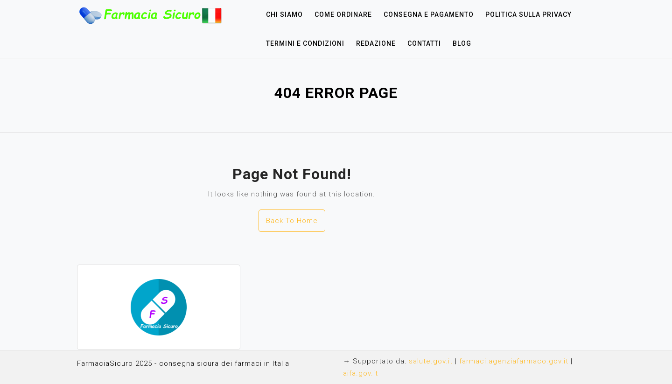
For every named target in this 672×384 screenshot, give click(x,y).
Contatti (424, 43)
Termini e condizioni (305, 43)
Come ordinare (343, 14)
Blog (462, 43)
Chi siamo (284, 14)
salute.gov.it (431, 361)
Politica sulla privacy (528, 14)
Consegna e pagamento (429, 14)
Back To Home (292, 220)
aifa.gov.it (360, 373)
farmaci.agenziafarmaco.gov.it (513, 361)
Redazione (376, 43)
